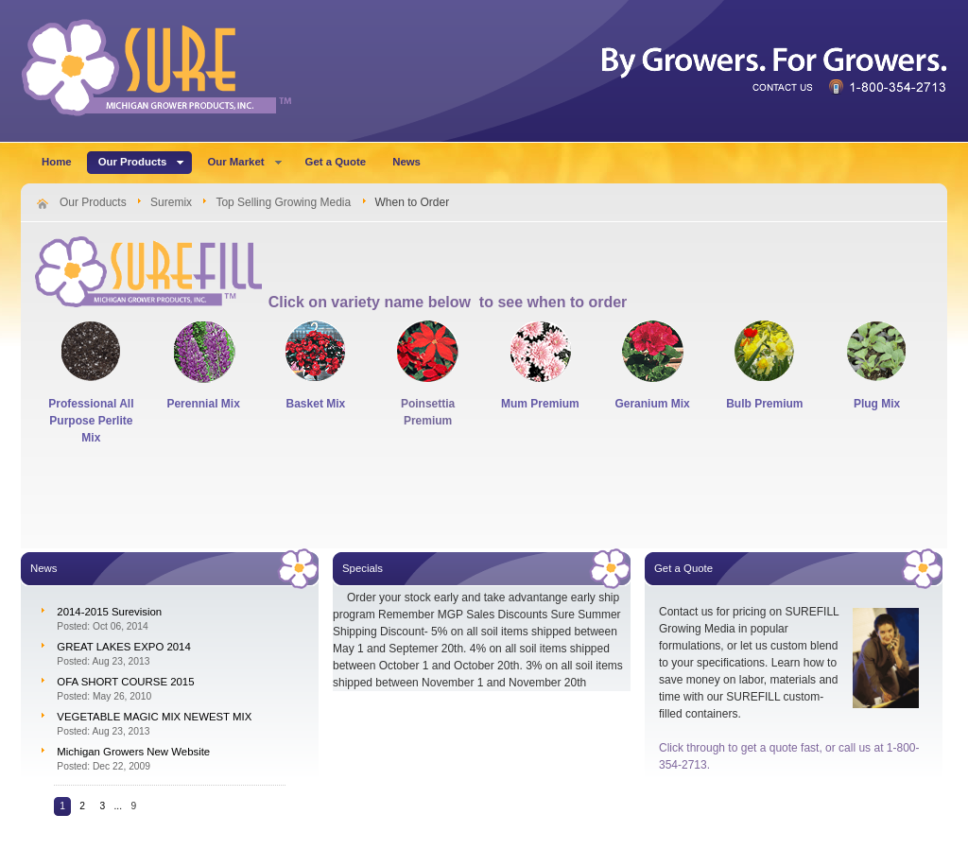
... (118, 806)
